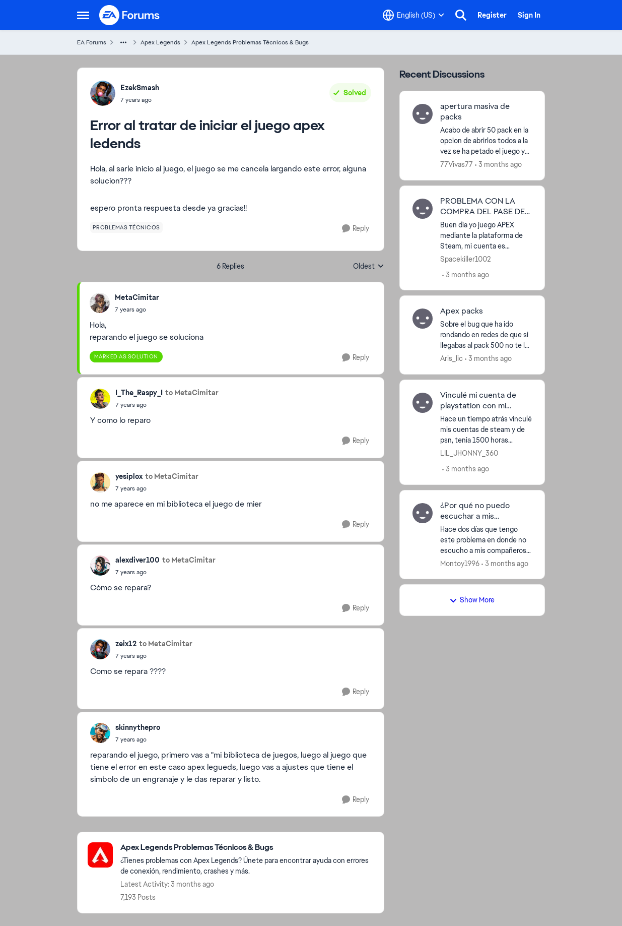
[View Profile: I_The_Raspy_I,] (100, 399)
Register (492, 15)
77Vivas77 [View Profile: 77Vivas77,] (456, 164)
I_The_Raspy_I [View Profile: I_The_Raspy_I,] (139, 392)
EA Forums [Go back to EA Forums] (91, 42)
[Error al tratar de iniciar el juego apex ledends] (137, 309)
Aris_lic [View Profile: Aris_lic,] (451, 358)
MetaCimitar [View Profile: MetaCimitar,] (137, 297)
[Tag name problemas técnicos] (126, 227)
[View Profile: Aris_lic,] (422, 318)
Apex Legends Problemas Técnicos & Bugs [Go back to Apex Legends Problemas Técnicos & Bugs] (250, 42)
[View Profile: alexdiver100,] (100, 565)
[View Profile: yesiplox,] (100, 482)
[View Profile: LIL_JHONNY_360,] (422, 403)
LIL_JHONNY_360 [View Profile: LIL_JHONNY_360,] (469, 453)
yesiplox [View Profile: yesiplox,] (129, 476)
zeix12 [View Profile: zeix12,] (125, 643)
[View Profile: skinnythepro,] (100, 733)
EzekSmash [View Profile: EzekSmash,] (139, 87)
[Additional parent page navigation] (123, 42)
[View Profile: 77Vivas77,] (422, 114)
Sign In (529, 15)
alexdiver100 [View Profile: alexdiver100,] (137, 560)
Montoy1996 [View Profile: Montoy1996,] (459, 563)
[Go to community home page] (130, 15)
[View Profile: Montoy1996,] (422, 513)
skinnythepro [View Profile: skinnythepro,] (137, 727)
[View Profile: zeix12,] (100, 649)
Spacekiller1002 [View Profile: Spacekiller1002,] (465, 258)
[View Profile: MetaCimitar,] (100, 303)
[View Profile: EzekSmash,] (102, 93)
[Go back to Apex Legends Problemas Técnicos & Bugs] (247, 847)
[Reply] (355, 228)
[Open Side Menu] (83, 15)
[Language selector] (413, 15)
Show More (472, 599)
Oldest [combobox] (368, 267)
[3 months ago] (498, 164)
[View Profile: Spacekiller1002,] (422, 209)
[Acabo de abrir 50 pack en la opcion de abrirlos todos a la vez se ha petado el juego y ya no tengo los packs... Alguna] (486, 141)
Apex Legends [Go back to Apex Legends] (160, 42)
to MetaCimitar (192, 392)
